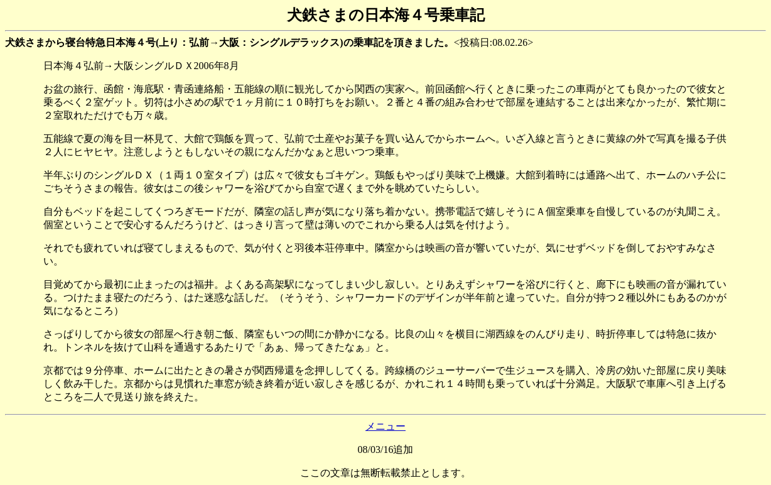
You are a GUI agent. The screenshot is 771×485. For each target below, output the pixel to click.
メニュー (385, 426)
